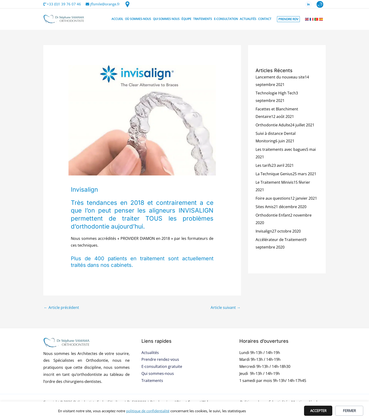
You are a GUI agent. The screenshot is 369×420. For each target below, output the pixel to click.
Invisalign (264, 231)
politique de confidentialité (147, 410)
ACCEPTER (318, 410)
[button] (288, 19)
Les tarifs (264, 165)
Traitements (152, 380)
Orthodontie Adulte (273, 125)
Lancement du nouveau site (280, 77)
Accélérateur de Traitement (280, 239)
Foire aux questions (273, 198)
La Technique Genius (274, 173)
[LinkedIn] (308, 4)
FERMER (349, 410)
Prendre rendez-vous (160, 359)
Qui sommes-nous (157, 373)
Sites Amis (265, 206)
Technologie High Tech (276, 93)
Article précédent (61, 307)
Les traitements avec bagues (281, 149)
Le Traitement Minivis (274, 182)
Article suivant (226, 307)
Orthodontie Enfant (273, 215)
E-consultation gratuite (161, 366)
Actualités (150, 352)
